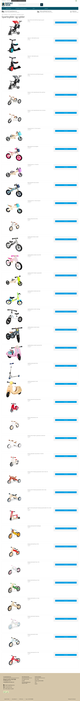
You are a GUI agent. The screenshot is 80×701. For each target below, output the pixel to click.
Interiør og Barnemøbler (21, 8)
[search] (29, 4)
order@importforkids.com (8, 682)
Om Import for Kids (25, 679)
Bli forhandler (14, 0)
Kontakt (23, 680)
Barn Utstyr (8, 8)
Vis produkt (66, 22)
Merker (46, 8)
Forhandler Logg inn (21, 0)
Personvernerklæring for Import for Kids (26, 683)
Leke (34, 8)
